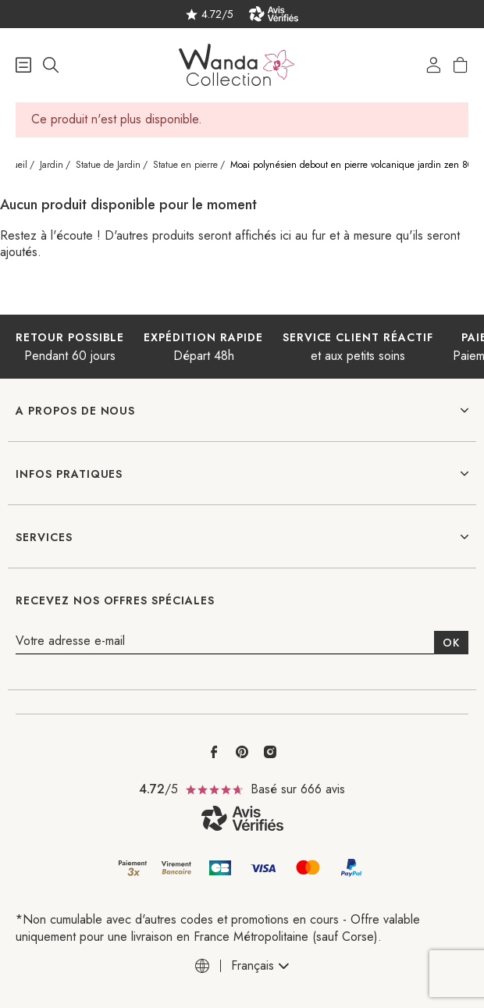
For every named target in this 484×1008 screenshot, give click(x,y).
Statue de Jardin (108, 165)
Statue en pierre (185, 165)
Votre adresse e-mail (70, 641)
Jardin (51, 165)
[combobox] (260, 965)
